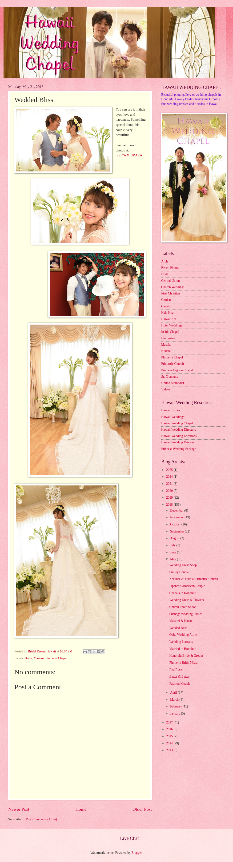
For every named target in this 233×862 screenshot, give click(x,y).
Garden (166, 300)
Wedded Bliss (178, 628)
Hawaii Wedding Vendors (177, 442)
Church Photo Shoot (182, 607)
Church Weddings (173, 287)
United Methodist (172, 383)
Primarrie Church (172, 363)
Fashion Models (179, 683)
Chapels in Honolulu (182, 593)
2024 (169, 476)
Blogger (136, 852)
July (173, 545)
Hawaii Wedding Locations (179, 436)
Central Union (170, 280)
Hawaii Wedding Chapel (177, 423)
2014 (169, 743)
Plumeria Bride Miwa (183, 662)
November (177, 517)
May (173, 559)
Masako (39, 658)
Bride (28, 658)
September (177, 531)
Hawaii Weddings (172, 417)
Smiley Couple (179, 572)
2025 (169, 470)
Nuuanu (166, 351)
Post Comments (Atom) (41, 819)
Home (80, 809)
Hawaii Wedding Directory (178, 429)
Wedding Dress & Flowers (186, 600)
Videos (165, 389)
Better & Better (179, 676)
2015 (169, 736)
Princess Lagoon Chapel (177, 370)
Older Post (142, 809)
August (175, 538)
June (173, 552)
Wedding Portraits (181, 642)
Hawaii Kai (168, 319)
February (176, 706)
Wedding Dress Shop (183, 565)
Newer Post (18, 809)
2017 (169, 722)
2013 (169, 750)
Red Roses (176, 669)
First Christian (170, 293)
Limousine (168, 338)
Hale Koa (167, 312)
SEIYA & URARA (129, 155)
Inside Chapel (170, 332)
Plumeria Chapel (56, 658)
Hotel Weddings (171, 325)
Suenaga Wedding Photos (185, 614)
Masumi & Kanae (180, 621)
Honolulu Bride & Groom (186, 655)
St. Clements (169, 376)
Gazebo (166, 306)
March (174, 699)
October (175, 524)
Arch (164, 261)
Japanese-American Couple (187, 586)
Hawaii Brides (170, 410)
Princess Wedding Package (178, 449)
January (175, 713)
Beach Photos (170, 268)
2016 (169, 729)
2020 (169, 491)
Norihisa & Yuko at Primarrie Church (193, 579)
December (177, 510)
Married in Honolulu (182, 649)
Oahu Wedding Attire (183, 634)
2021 (169, 483)
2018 (169, 504)
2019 (169, 497)
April (174, 692)
